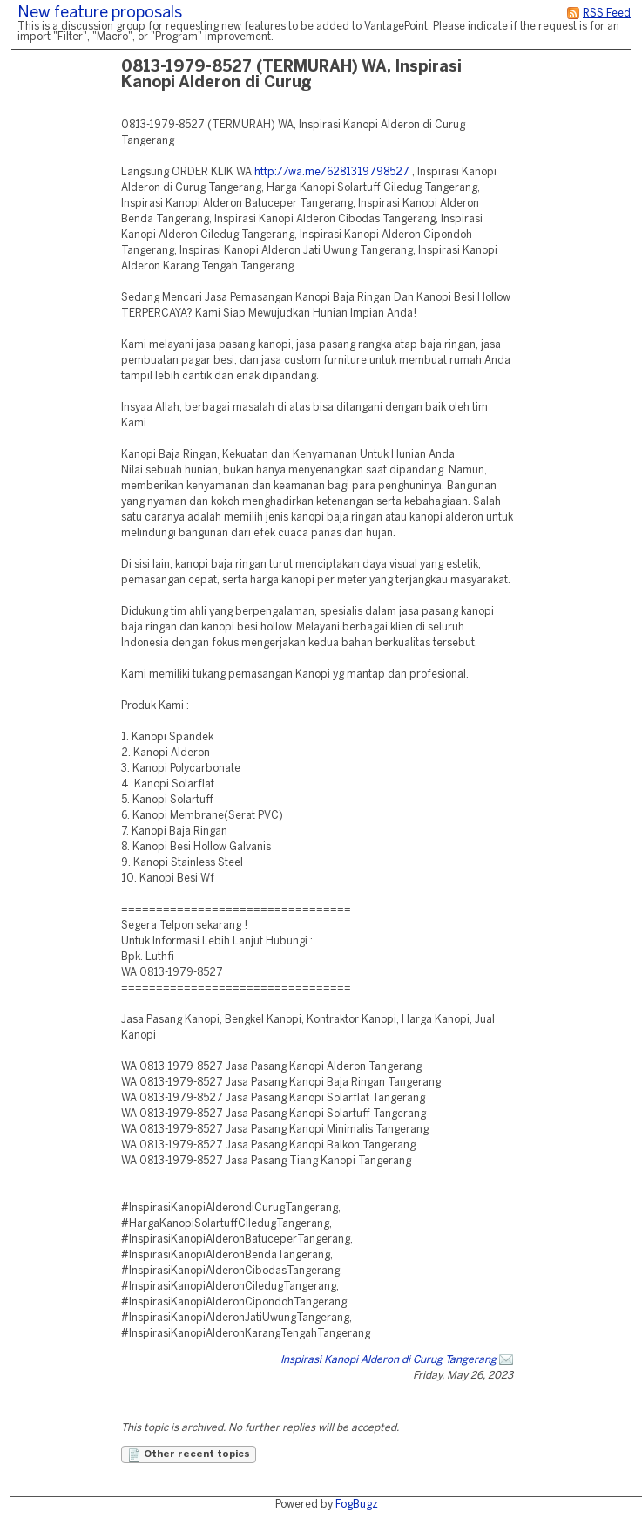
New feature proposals (99, 13)
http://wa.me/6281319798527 (331, 172)
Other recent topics (188, 1455)
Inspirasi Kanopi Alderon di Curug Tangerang (388, 1360)
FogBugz (356, 1504)
